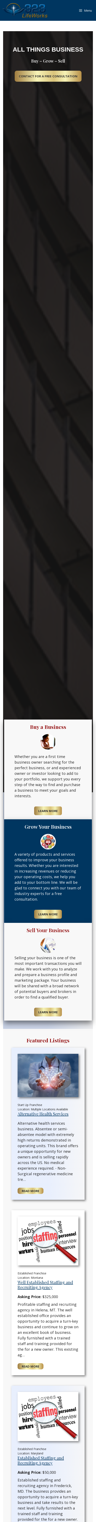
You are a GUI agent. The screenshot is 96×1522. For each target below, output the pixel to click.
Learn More (48, 811)
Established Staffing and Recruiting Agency (41, 1460)
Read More (30, 1191)
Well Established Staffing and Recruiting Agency (45, 1284)
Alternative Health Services (43, 1114)
